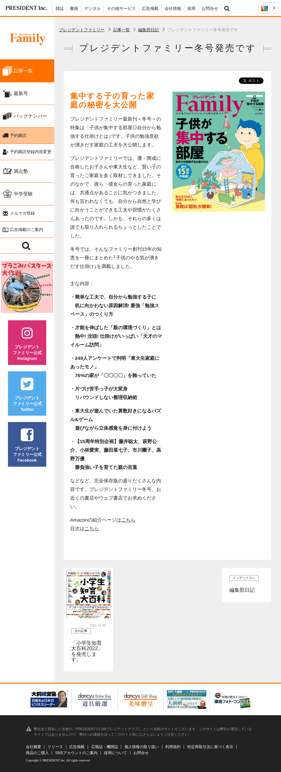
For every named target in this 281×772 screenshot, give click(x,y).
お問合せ (210, 8)
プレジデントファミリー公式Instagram (27, 344)
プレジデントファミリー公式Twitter (27, 395)
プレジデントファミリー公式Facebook (27, 445)
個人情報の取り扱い (141, 747)
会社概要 (33, 747)
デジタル (92, 8)
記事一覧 (121, 29)
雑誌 (59, 8)
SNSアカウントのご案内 (76, 753)
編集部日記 (148, 29)
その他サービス (121, 8)
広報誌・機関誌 (104, 747)
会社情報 (173, 8)
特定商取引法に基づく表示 (210, 747)
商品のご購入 (37, 753)
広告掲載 (150, 8)
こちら (128, 520)
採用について (115, 753)
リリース (55, 747)
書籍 (74, 8)
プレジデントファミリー (82, 29)
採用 (191, 8)
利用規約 (173, 747)
